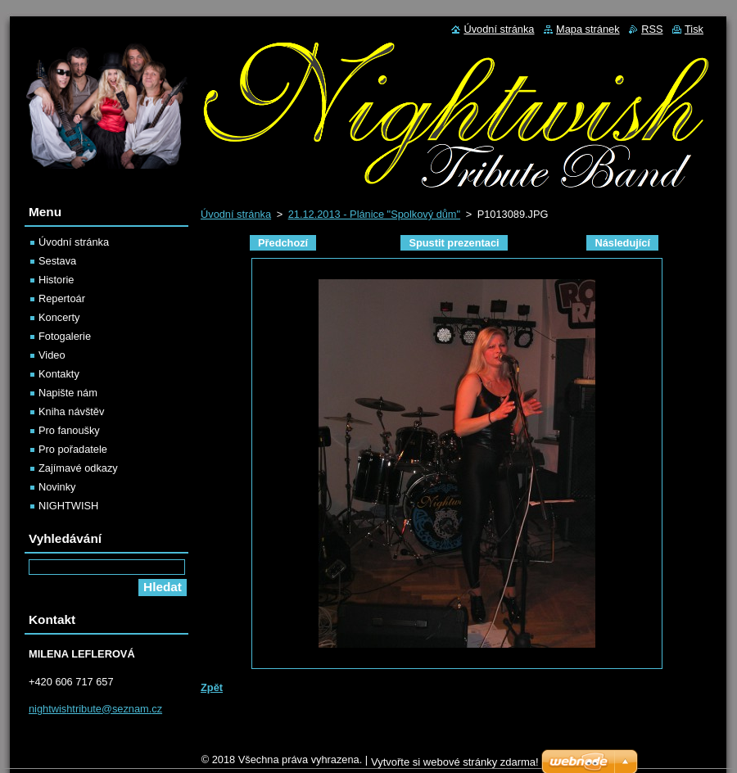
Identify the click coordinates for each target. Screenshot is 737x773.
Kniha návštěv (71, 411)
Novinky (57, 487)
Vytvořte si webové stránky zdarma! (455, 762)
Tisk (694, 29)
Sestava (57, 261)
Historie (56, 279)
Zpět (212, 687)
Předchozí (283, 243)
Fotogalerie (64, 336)
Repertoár (61, 298)
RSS (651, 29)
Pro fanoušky (69, 430)
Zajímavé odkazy (78, 468)
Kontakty (58, 374)
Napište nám (67, 392)
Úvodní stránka (236, 214)
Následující (622, 243)
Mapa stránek (588, 29)
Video (52, 355)
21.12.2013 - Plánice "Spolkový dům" (374, 214)
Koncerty (59, 317)
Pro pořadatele (72, 449)
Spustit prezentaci (454, 243)
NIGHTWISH (68, 506)
